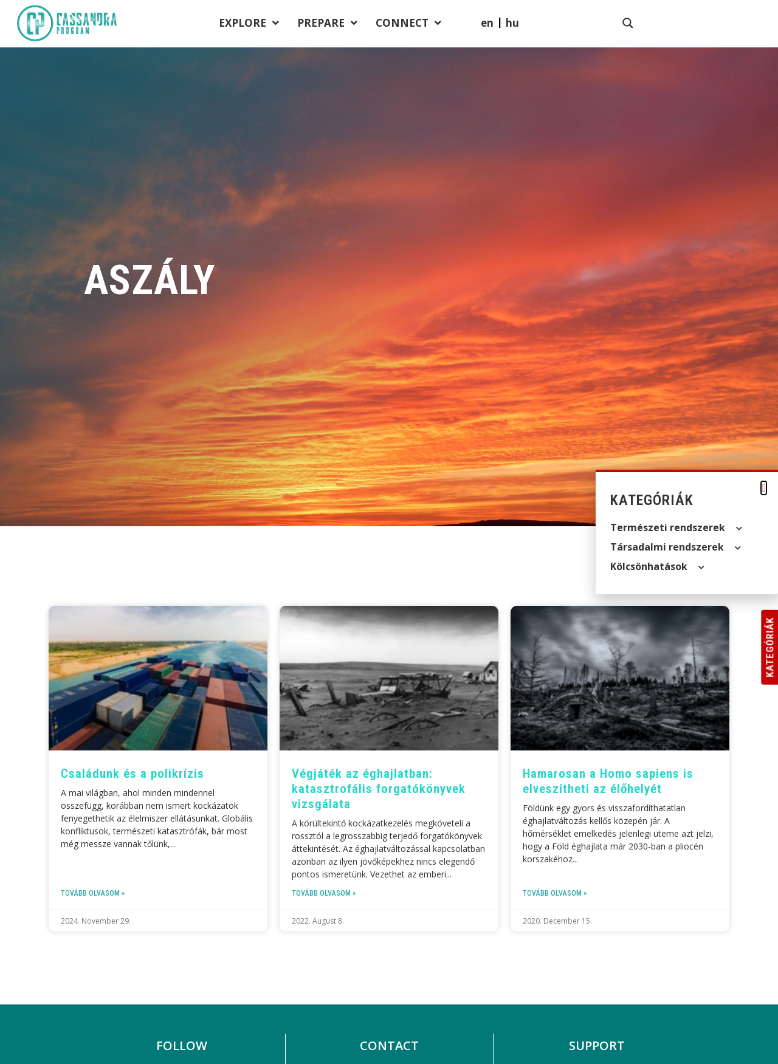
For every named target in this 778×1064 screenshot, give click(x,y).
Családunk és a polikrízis (132, 773)
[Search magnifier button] (745, 23)
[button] (764, 488)
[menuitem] (689, 23)
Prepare (504, 24)
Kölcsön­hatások (657, 567)
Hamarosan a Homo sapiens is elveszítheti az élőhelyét (608, 781)
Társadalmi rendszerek (675, 547)
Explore (426, 24)
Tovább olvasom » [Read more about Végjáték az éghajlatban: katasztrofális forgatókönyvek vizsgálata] (324, 893)
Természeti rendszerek (676, 528)
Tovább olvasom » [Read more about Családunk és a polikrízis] (93, 893)
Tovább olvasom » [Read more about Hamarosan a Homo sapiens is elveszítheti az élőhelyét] (555, 893)
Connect (585, 24)
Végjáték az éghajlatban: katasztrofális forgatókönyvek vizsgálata (379, 788)
